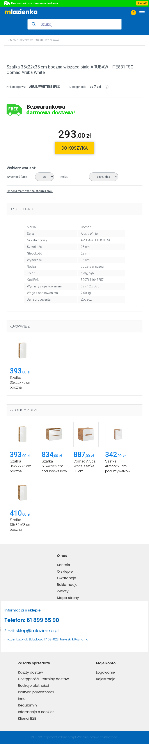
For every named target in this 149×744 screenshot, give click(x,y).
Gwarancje (66, 578)
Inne (21, 698)
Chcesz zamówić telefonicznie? (30, 191)
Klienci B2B (27, 718)
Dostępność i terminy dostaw (43, 678)
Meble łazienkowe (21, 40)
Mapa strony (68, 597)
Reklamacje (67, 584)
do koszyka (74, 148)
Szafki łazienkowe (48, 40)
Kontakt (63, 564)
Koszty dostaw (30, 672)
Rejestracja (105, 678)
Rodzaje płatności (33, 685)
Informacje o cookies (36, 711)
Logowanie (105, 672)
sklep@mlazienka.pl (37, 630)
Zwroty (63, 591)
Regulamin (27, 705)
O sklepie (65, 571)
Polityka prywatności (36, 692)
